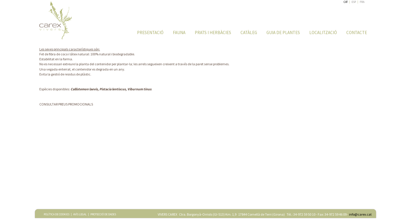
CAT (346, 2)
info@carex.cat (360, 214)
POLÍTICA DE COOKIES (56, 214)
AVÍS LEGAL (80, 214)
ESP (354, 2)
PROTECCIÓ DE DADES (103, 214)
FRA (362, 2)
